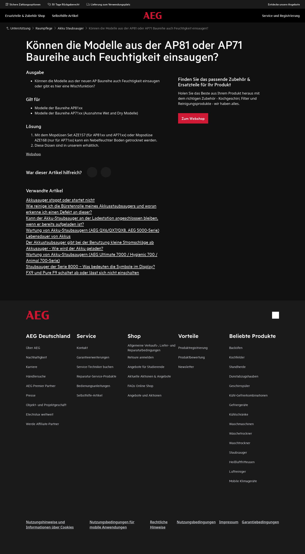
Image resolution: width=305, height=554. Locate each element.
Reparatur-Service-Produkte (96, 376)
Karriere (31, 367)
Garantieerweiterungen (93, 357)
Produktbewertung (191, 357)
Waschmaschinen (241, 424)
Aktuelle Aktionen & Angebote (149, 376)
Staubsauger (238, 452)
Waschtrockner (239, 443)
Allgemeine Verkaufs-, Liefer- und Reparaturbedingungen (151, 347)
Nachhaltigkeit (36, 357)
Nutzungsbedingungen (196, 522)
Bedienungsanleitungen (93, 386)
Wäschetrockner (240, 433)
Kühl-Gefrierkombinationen (248, 395)
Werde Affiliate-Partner (42, 424)
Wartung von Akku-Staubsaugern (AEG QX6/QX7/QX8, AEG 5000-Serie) (92, 230)
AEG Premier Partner (40, 386)
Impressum (228, 522)
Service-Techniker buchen (95, 367)
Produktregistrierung (193, 347)
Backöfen (235, 347)
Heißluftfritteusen (242, 462)
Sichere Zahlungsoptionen (23, 4)
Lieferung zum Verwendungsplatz (108, 4)
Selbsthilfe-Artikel (89, 395)
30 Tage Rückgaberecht (63, 4)
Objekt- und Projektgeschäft (46, 405)
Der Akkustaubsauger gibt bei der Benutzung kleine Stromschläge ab (90, 242)
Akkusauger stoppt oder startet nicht (60, 199)
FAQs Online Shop (140, 386)
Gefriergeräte (238, 405)
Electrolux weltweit (39, 414)
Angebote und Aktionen (144, 395)
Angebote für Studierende (146, 367)
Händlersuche (36, 376)
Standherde (237, 367)
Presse (31, 395)
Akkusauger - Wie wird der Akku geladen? (64, 248)
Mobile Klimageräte (243, 481)
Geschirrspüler (239, 386)
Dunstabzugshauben (243, 376)
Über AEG (33, 347)
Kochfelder (237, 357)
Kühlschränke (238, 414)
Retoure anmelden (141, 357)
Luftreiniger (237, 471)
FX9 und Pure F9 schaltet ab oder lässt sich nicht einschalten (82, 272)
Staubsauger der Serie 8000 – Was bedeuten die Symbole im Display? (90, 266)
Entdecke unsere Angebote (282, 4)
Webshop (33, 153)
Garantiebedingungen (260, 522)
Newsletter (186, 367)
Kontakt (82, 347)
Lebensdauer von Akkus (48, 236)
